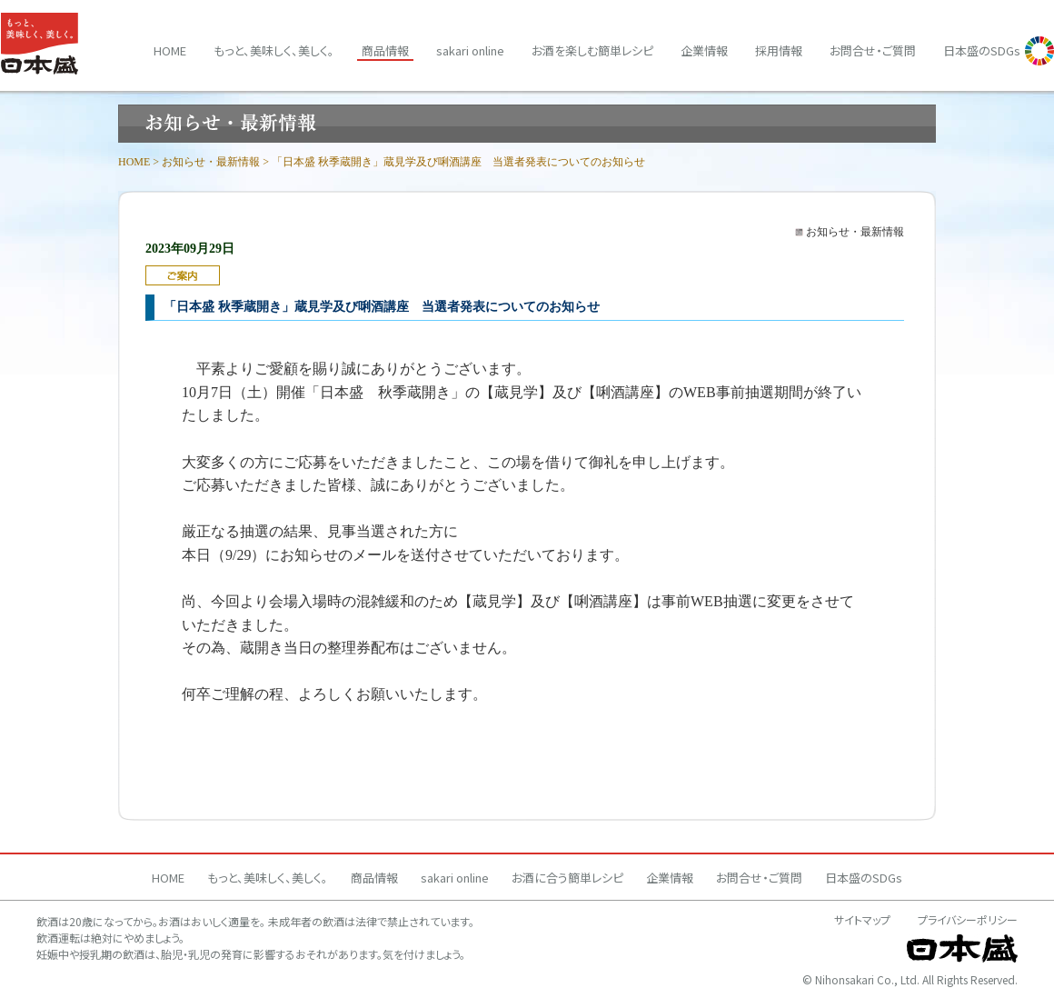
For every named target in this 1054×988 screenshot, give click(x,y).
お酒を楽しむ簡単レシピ (592, 50)
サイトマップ (862, 919)
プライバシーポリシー (968, 919)
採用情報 (778, 50)
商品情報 (385, 50)
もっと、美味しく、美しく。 (274, 50)
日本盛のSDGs (981, 50)
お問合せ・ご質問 (873, 50)
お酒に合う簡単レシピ (567, 877)
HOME (134, 161)
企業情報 (704, 50)
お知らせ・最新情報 (211, 161)
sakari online (470, 50)
